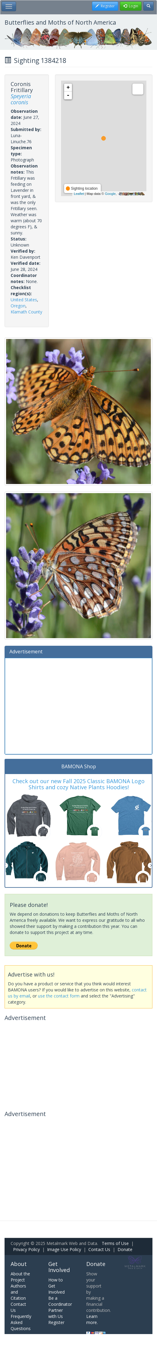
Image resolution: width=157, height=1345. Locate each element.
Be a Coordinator (60, 1301)
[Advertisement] (78, 705)
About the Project (20, 1277)
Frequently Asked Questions (21, 1322)
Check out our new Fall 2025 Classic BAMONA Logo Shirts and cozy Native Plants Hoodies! (78, 784)
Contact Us (99, 1249)
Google (110, 193)
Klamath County (26, 312)
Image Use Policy (64, 1249)
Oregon (18, 306)
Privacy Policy (26, 1249)
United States (24, 300)
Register (56, 1322)
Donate (125, 1249)
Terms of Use (115, 1243)
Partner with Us (55, 1313)
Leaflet (79, 193)
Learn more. (92, 1319)
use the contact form (59, 996)
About (19, 1263)
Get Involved (59, 1267)
